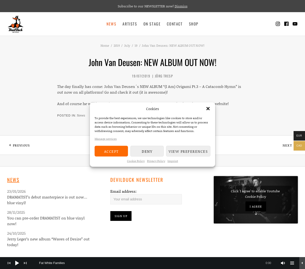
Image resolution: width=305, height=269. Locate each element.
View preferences (188, 151)
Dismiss (181, 6)
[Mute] (283, 263)
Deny (147, 151)
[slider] (157, 263)
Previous (21, 146)
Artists (129, 24)
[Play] (17, 263)
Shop (193, 24)
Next (290, 146)
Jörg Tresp (164, 75)
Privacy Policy (156, 161)
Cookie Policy (136, 161)
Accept (111, 151)
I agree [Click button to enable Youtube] (256, 206)
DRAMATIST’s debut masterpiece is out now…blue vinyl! (47, 199)
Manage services (106, 139)
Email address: (123, 191)
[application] (152, 263)
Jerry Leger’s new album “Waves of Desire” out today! (48, 241)
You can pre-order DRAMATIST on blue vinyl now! (46, 220)
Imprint (173, 161)
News (111, 24)
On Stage (152, 24)
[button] (208, 108)
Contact (175, 24)
